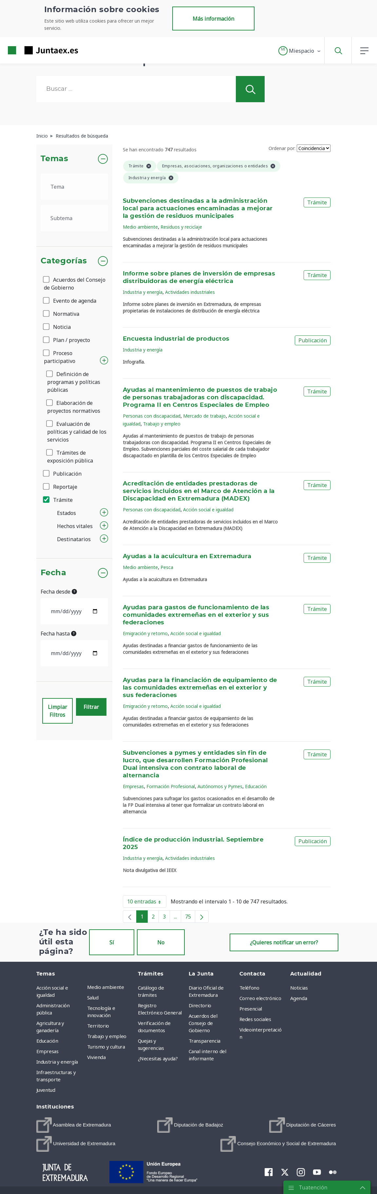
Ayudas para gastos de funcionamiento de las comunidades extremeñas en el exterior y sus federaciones (196, 615)
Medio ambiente (140, 227)
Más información (213, 18)
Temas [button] (54, 159)
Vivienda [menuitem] (96, 1057)
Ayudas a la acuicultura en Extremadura (187, 556)
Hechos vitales (75, 526)
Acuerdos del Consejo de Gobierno (74, 283)
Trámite (58, 499)
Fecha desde (59, 592)
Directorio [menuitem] (200, 1005)
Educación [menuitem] (47, 1040)
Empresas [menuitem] (47, 1051)
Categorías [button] (64, 261)
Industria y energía (142, 292)
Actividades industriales (190, 292)
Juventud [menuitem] (45, 1090)
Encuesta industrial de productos (176, 339)
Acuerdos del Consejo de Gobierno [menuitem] (203, 1023)
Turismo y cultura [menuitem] (106, 1046)
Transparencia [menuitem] (204, 1040)
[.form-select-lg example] (74, 187)
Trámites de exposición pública (70, 456)
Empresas (133, 786)
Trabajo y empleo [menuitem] (106, 1036)
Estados (66, 513)
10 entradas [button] (146, 903)
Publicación (63, 473)
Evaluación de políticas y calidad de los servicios (76, 431)
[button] (299, 50)
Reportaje (60, 486)
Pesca (166, 567)
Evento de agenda (70, 300)
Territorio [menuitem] (98, 1025)
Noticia (57, 327)
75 (190, 918)
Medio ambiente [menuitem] (105, 987)
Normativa (61, 313)
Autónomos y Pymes (220, 786)
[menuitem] (73, 1125)
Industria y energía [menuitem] (57, 1061)
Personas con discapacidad (151, 416)
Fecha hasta (58, 633)
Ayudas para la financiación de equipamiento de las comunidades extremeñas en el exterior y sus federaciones (200, 687)
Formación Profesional (170, 786)
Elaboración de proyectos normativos (73, 406)
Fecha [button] (53, 573)
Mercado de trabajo (204, 416)
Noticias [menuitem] (299, 987)
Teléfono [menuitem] (249, 987)
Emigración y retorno (145, 633)
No (160, 942)
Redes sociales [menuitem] (255, 1019)
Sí (111, 942)
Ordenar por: (282, 148)
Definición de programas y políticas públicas (73, 381)
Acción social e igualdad (208, 509)
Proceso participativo (59, 357)
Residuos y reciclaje (181, 227)
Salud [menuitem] (93, 997)
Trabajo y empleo (161, 424)
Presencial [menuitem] (250, 1008)
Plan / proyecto (67, 340)
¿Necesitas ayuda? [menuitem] (158, 1058)
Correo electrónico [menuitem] (260, 998)
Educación (256, 786)
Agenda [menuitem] (298, 998)
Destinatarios (74, 539)
